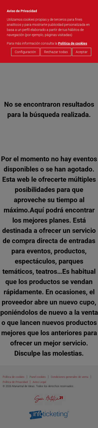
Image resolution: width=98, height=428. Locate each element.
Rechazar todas (56, 52)
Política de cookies (72, 43)
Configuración (25, 52)
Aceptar (82, 52)
